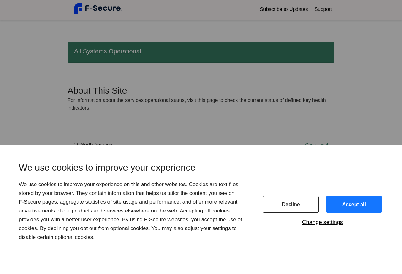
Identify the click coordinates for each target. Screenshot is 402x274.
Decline (291, 204)
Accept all (354, 204)
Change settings (322, 222)
